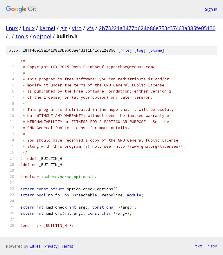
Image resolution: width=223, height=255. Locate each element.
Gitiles (35, 246)
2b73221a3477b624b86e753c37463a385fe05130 (157, 28)
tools (21, 36)
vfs (90, 28)
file (125, 50)
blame (156, 50)
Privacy (50, 246)
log (139, 50)
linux (12, 28)
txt (198, 246)
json (212, 246)
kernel (47, 28)
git (63, 28)
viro (77, 28)
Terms (67, 246)
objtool (42, 36)
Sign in (211, 9)
